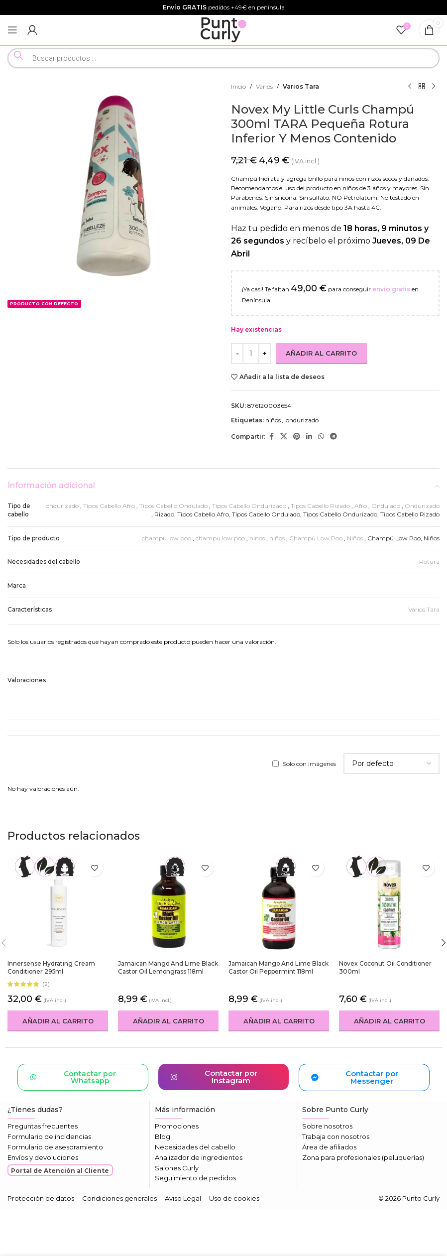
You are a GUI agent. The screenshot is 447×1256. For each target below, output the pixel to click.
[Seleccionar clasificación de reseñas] (391, 763)
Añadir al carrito (321, 353)
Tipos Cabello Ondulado (173, 505)
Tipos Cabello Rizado (320, 505)
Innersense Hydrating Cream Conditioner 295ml (51, 968)
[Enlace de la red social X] (283, 436)
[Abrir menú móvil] (12, 30)
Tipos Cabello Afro (109, 505)
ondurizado (302, 420)
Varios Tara (301, 86)
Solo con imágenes (309, 763)
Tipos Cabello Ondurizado (249, 505)
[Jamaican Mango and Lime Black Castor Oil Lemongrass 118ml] (168, 904)
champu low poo (166, 538)
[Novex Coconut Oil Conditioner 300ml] (389, 904)
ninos (257, 538)
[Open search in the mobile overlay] (223, 58)
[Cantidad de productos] (250, 353)
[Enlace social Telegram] (333, 436)
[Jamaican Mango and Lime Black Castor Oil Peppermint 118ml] (278, 904)
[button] (57, 1020)
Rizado (164, 514)
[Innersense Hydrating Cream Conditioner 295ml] (57, 904)
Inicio (238, 86)
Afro (360, 505)
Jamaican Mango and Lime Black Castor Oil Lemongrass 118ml (168, 968)
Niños (355, 538)
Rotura (429, 561)
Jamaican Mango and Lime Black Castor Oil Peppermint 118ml (278, 968)
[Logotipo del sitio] (224, 29)
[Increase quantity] (264, 353)
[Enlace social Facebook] (271, 436)
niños (273, 420)
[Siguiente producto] (434, 87)
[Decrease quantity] (237, 353)
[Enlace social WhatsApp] (321, 436)
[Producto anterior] (410, 87)
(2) (46, 984)
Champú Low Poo (315, 538)
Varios (264, 86)
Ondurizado (422, 505)
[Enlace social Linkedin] (309, 436)
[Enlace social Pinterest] (296, 436)
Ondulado (385, 505)
